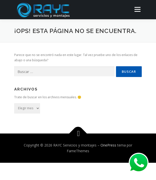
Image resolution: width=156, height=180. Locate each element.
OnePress (108, 145)
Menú (137, 9)
